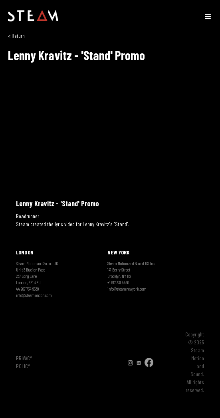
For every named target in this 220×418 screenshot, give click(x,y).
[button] (208, 16)
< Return (16, 35)
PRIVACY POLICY (24, 362)
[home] (33, 16)
